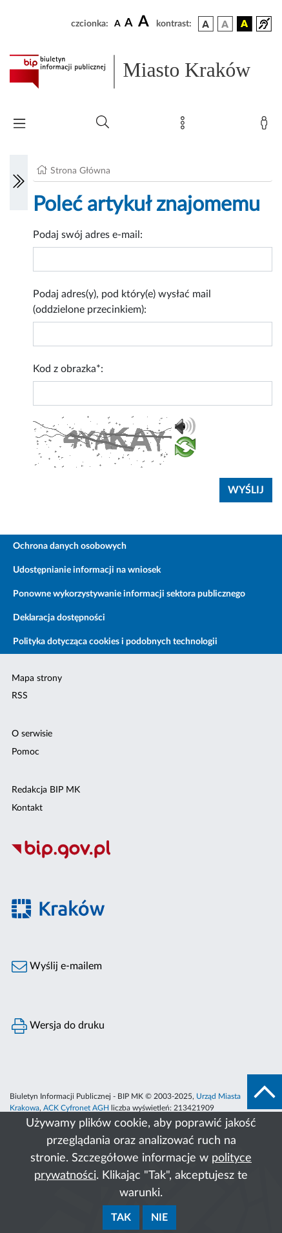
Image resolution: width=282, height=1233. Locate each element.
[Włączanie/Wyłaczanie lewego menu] (19, 182)
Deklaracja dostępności (59, 617)
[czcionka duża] (145, 22)
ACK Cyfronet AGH (76, 1108)
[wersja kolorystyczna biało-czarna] (225, 23)
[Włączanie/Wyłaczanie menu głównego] (19, 124)
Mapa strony (37, 678)
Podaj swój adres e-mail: (88, 235)
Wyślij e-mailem (57, 966)
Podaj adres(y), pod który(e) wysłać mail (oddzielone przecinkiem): (122, 302)
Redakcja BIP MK (46, 789)
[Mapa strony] (185, 125)
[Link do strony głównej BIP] (141, 71)
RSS (20, 695)
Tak (121, 1217)
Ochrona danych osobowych (69, 546)
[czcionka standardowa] (117, 23)
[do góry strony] (264, 1091)
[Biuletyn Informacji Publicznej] (141, 857)
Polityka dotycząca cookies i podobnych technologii (115, 641)
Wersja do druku (58, 1026)
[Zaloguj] (266, 125)
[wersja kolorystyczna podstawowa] (205, 23)
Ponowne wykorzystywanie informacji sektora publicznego (129, 593)
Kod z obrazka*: (68, 369)
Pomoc (25, 751)
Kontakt (27, 808)
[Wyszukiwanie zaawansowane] (102, 122)
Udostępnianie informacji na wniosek (87, 570)
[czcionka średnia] (128, 23)
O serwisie (32, 733)
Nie (159, 1217)
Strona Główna (80, 170)
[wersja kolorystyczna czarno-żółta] (244, 23)
